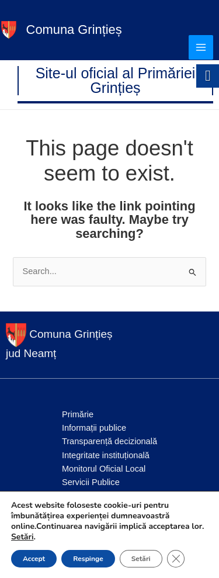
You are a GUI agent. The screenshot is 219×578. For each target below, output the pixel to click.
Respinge (88, 558)
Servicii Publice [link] (91, 482)
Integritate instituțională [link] (106, 455)
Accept (34, 558)
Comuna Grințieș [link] (74, 29)
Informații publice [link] (94, 427)
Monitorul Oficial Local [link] (103, 468)
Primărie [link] (77, 414)
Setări (22, 537)
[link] (9, 29)
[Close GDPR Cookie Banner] (176, 558)
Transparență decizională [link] (109, 441)
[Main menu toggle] (201, 47)
